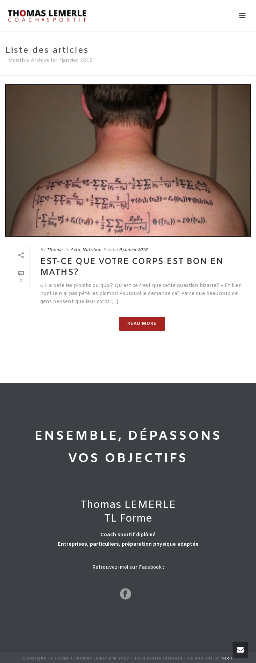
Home (235, 74)
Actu (75, 250)
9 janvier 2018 (133, 250)
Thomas (55, 250)
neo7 (227, 658)
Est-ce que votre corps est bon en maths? (131, 267)
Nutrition (91, 250)
